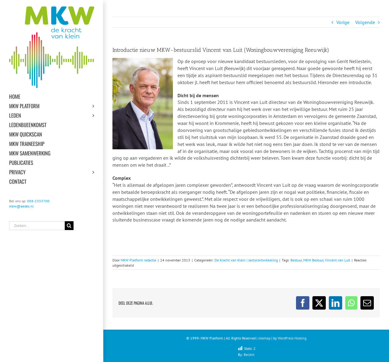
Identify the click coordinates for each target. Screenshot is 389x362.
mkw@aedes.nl (21, 206)
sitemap (264, 338)
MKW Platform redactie (138, 260)
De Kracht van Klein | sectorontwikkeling (246, 260)
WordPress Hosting (292, 338)
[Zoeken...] (37, 225)
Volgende (365, 22)
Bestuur (296, 260)
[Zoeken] (69, 225)
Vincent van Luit (337, 260)
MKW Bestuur (313, 260)
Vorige (342, 22)
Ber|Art (249, 354)
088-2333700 (38, 201)
